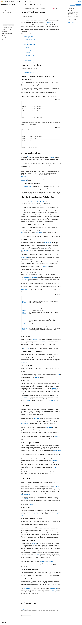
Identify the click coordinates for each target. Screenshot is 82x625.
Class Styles (27, 58)
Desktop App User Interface (29, 8)
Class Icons (27, 53)
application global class (27, 156)
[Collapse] (14, 8)
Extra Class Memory (29, 60)
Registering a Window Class (29, 44)
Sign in (79, 1)
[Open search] (77, 2)
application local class (27, 186)
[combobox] (7, 10)
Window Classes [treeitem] (6, 18)
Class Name (27, 47)
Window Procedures (48, 22)
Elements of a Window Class (29, 45)
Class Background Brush (29, 55)
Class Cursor (27, 52)
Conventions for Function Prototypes (48, 251)
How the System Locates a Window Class (32, 42)
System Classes (28, 37)
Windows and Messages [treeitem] (6, 12)
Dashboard (78, 4)
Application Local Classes (30, 41)
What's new (72, 4)
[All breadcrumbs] (22, 9)
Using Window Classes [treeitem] (8, 27)
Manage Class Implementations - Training (28, 609)
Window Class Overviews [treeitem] (8, 23)
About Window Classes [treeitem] (8, 25)
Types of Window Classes (29, 36)
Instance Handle (28, 50)
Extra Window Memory (29, 61)
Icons (40, 425)
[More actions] (60, 9)
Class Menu (27, 57)
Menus (31, 504)
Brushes (43, 452)
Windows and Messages (40, 8)
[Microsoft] (2, 1)
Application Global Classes (30, 39)
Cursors (39, 402)
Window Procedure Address (30, 49)
